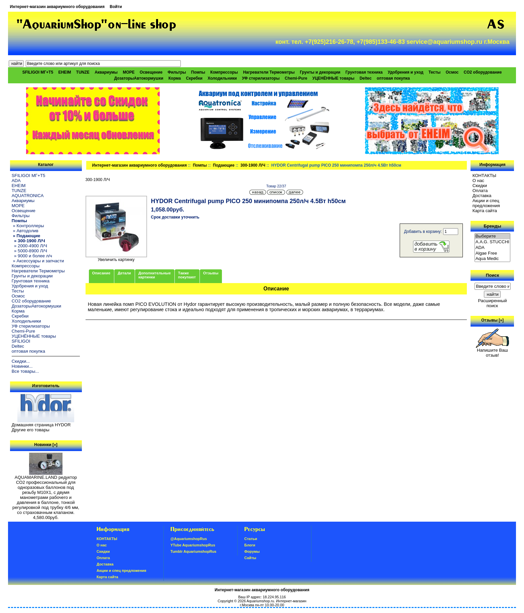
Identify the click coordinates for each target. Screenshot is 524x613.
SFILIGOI (21, 341)
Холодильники (222, 78)
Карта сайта (485, 210)
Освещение (151, 72)
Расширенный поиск (492, 303)
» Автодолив (25, 230)
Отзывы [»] (492, 320)
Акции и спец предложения (486, 203)
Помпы (200, 165)
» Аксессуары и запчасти (38, 260)
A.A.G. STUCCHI (492, 242)
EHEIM (64, 72)
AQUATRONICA (28, 195)
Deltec (366, 78)
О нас (478, 180)
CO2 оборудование (483, 72)
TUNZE (83, 72)
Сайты (250, 558)
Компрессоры (224, 72)
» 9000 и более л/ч (32, 255)
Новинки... (22, 366)
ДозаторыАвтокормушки (138, 78)
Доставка (482, 195)
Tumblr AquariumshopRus (193, 551)
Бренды (492, 226)
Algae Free (492, 253)
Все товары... (25, 371)
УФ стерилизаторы (261, 78)
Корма (174, 78)
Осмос (452, 72)
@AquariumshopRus (188, 539)
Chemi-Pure (296, 78)
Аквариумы (106, 72)
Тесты (434, 72)
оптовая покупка (393, 78)
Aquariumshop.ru (260, 601)
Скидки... (21, 361)
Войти (116, 6)
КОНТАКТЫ (484, 175)
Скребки (194, 78)
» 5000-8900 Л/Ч (29, 250)
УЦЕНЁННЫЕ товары (333, 78)
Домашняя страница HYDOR (41, 424)
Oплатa (480, 190)
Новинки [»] (45, 444)
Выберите (492, 236)
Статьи (250, 539)
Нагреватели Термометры (268, 72)
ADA (16, 180)
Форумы (252, 551)
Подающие (224, 165)
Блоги (249, 545)
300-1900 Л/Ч (253, 165)
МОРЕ (128, 72)
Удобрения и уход (405, 72)
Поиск (492, 275)
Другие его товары (30, 429)
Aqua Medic (492, 259)
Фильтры (176, 72)
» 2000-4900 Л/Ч (29, 245)
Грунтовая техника (364, 72)
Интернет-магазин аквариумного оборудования (57, 6)
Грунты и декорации (320, 72)
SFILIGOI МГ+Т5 (37, 72)
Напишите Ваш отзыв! (492, 351)
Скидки (480, 185)
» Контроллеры (28, 225)
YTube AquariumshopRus (192, 545)
